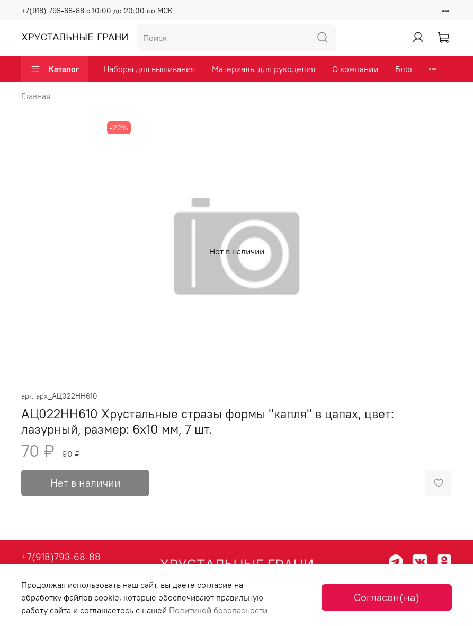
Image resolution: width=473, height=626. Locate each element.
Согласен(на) (387, 597)
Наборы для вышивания (149, 69)
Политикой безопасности (218, 610)
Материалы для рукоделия (263, 69)
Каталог (54, 69)
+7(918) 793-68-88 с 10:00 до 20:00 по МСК (97, 10)
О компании (355, 69)
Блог (404, 69)
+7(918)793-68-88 (61, 557)
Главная (35, 96)
